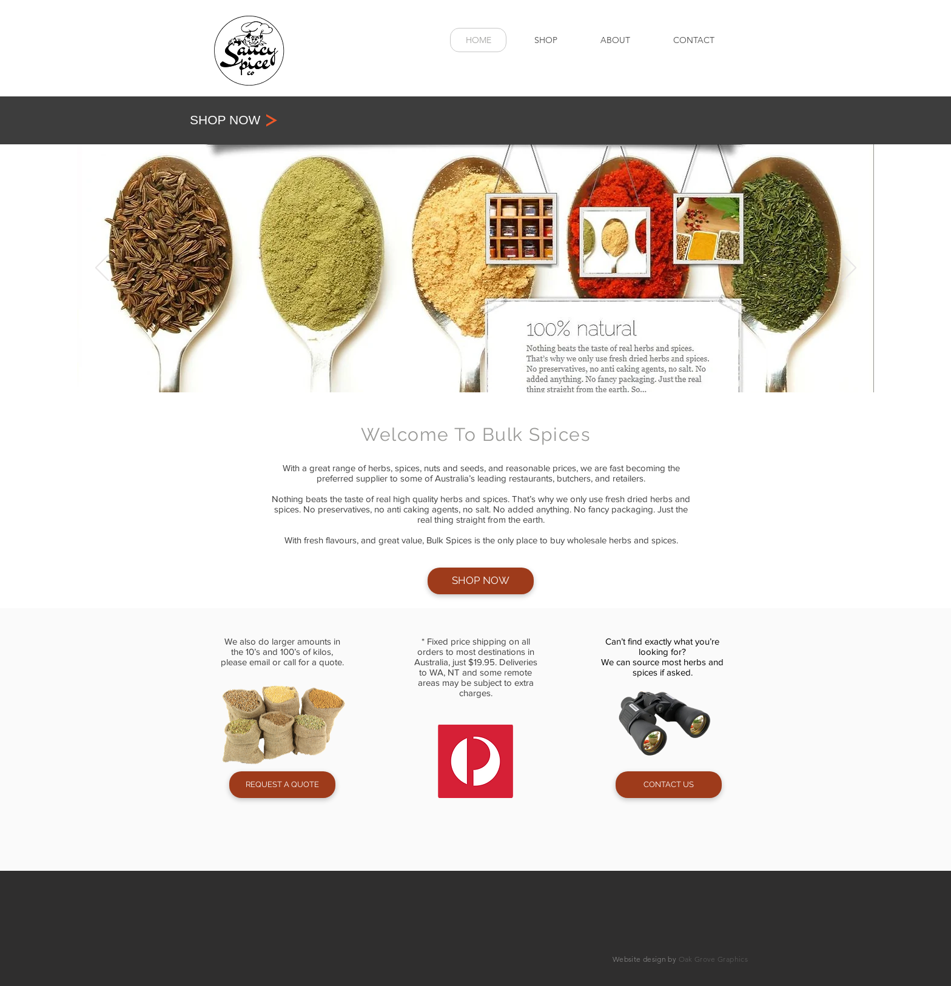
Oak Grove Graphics (713, 959)
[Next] (849, 268)
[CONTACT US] (669, 784)
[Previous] (102, 268)
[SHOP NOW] (263, 120)
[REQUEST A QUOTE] (282, 784)
